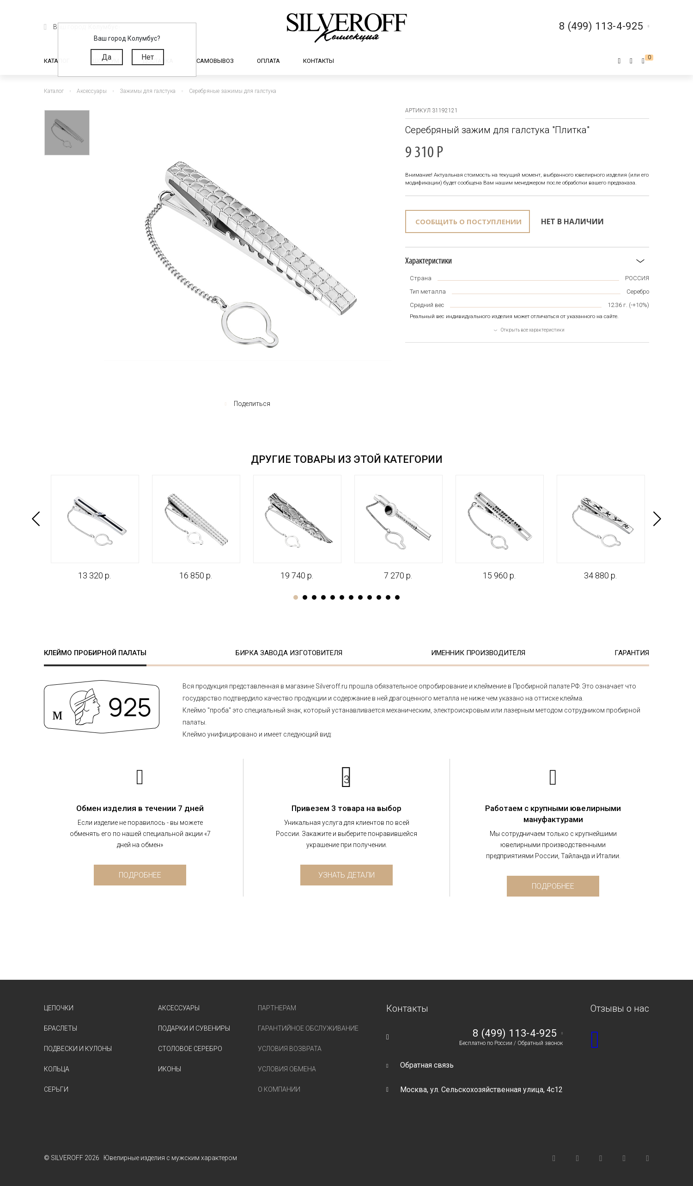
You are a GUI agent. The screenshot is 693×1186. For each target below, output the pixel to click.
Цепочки (58, 1008)
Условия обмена (287, 1069)
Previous (36, 518)
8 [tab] (360, 597)
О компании (279, 1089)
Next (657, 518)
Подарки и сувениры (194, 1028)
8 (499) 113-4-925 (515, 1033)
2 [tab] (305, 597)
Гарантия (631, 653)
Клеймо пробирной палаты (95, 653)
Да (106, 57)
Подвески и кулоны (78, 1048)
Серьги (56, 1089)
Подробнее (140, 875)
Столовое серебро (190, 1048)
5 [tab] (332, 597)
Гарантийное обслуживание (308, 1028)
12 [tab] (397, 597)
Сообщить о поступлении (468, 221)
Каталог (57, 60)
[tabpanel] (94, 528)
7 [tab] (351, 597)
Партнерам (277, 1008)
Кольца (56, 1069)
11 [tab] (388, 597)
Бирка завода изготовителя (289, 653)
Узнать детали (346, 875)
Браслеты (60, 1028)
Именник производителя (478, 653)
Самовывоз (215, 60)
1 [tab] (295, 597)
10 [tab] (379, 597)
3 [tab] (314, 597)
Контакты (318, 60)
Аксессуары (179, 1008)
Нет (147, 57)
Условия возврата (290, 1048)
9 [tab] (369, 597)
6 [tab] (342, 597)
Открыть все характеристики (533, 329)
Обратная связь (427, 1065)
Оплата (268, 60)
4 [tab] (323, 597)
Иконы (169, 1069)
